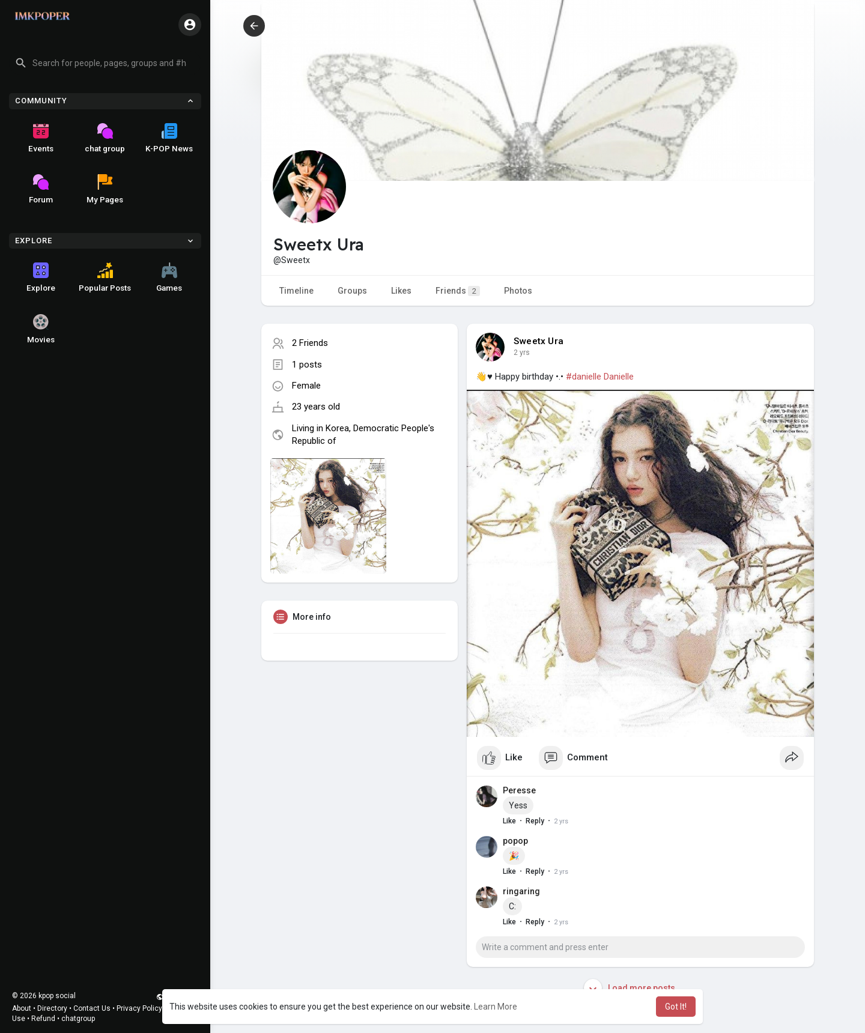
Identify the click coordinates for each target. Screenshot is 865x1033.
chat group (105, 138)
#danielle (583, 376)
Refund (43, 1018)
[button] (105, 63)
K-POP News (169, 138)
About (21, 1008)
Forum (41, 189)
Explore (40, 277)
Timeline (296, 290)
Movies (41, 329)
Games (169, 277)
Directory (52, 1008)
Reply (535, 821)
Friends (458, 291)
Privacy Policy (139, 1008)
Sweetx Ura (538, 341)
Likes (401, 290)
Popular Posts (105, 277)
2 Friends (310, 343)
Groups (352, 290)
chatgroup (78, 1018)
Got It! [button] (676, 1006)
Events (40, 138)
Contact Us (92, 1008)
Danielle (619, 376)
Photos (518, 290)
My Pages (104, 189)
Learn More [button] (495, 1006)
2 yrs (522, 352)
